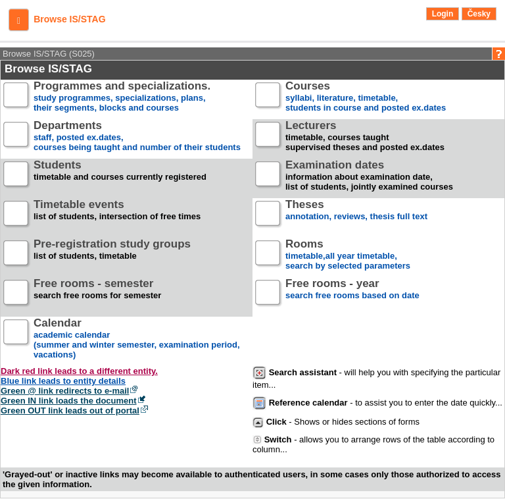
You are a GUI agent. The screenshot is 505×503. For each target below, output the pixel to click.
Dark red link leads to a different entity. (79, 371)
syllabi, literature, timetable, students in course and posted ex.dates (365, 97)
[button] (19, 20)
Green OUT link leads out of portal (70, 410)
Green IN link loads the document (69, 401)
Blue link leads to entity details (63, 381)
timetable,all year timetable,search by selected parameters (347, 255)
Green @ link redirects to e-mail (65, 391)
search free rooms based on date (352, 294)
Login (443, 13)
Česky (479, 13)
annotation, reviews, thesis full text (356, 215)
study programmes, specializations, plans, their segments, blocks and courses (122, 97)
